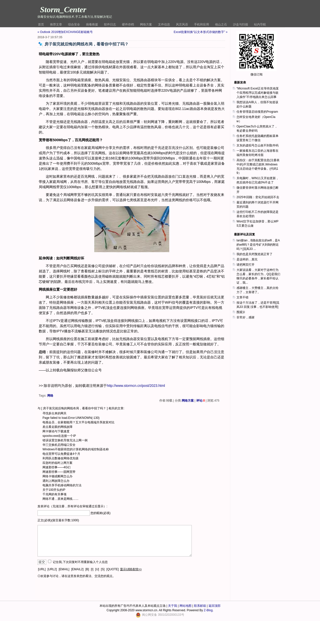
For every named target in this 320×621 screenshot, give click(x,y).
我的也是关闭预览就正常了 (254, 254)
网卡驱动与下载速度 (56, 431)
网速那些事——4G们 (56, 467)
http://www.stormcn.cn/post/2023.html (136, 386)
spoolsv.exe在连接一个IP (59, 436)
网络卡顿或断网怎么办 (57, 476)
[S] (103, 569)
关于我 (172, 606)
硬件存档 (128, 24)
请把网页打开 (245, 264)
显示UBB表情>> (131, 569)
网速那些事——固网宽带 (59, 472)
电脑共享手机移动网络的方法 (62, 485)
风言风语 (182, 24)
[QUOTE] (112, 569)
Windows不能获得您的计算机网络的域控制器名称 (75, 449)
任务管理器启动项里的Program (257, 111)
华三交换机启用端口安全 (59, 445)
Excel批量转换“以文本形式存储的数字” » (201, 32)
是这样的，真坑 (247, 259)
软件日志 (110, 24)
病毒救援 (92, 24)
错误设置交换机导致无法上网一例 (65, 440)
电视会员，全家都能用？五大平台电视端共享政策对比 (78, 422)
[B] (87, 569)
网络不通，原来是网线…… (60, 499)
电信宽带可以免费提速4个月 (61, 454)
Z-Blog (208, 610)
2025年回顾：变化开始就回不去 (257, 197)
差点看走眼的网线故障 (57, 427)
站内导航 (260, 24)
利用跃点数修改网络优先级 (60, 458)
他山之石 (221, 24)
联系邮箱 (200, 606)
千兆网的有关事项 (54, 494)
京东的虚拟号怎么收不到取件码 (257, 145)
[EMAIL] (64, 569)
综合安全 (74, 24)
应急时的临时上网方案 (57, 463)
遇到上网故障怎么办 (56, 481)
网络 (50, 395)
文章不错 (242, 297)
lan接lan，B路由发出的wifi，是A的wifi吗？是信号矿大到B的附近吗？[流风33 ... (258, 245)
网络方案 (146, 24)
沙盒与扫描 (240, 24)
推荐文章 (56, 24)
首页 (41, 24)
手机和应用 (201, 24)
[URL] (42, 569)
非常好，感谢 (245, 317)
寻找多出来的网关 (54, 413)
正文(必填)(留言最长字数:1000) (58, 520)
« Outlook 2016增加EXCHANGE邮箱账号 (65, 32)
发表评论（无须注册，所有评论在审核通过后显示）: (72, 506)
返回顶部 (214, 606)
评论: (200, 400)
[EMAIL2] (77, 569)
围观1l (240, 312)
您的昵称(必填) (100, 513)
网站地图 (186, 606)
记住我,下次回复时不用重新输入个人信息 (80, 562)
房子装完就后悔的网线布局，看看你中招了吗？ (74, 408)
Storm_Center (63, 9)
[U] (97, 569)
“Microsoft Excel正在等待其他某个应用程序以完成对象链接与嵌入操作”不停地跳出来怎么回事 (257, 93)
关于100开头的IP (53, 490)
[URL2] (52, 569)
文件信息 (164, 24)
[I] (92, 569)
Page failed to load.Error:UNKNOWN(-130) (71, 418)
